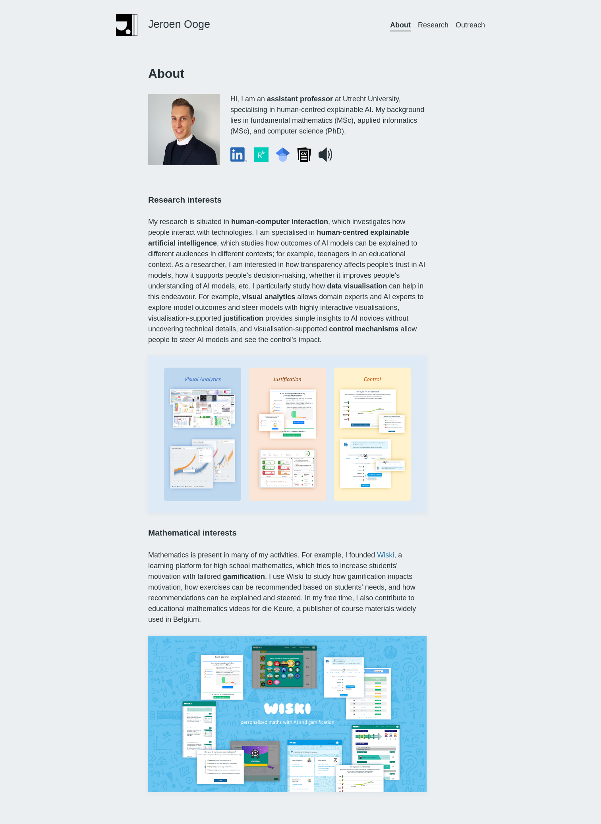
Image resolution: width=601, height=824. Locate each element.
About (400, 25)
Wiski (385, 555)
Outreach (470, 25)
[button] (325, 154)
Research (433, 25)
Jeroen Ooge (179, 24)
